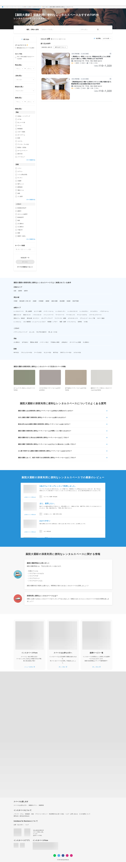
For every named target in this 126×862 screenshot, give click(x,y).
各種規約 (27, 814)
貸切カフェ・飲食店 (19, 318)
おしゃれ (31, 332)
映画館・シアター (53, 321)
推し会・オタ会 (52, 332)
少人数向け (17, 342)
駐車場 (80, 321)
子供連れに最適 (55, 342)
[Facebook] (63, 855)
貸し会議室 (29, 311)
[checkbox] (16, 116)
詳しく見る (63, 667)
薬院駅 (47, 301)
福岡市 (29, 6)
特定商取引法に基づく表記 (56, 814)
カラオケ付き (77, 352)
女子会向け (25, 342)
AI (110, 53)
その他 (85, 321)
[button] (63, 412)
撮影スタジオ (17, 314)
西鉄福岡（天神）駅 (25, 301)
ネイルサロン (94, 311)
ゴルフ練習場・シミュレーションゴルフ (34, 321)
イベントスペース (48, 314)
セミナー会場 (37, 311)
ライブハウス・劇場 (60, 318)
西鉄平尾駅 (76, 301)
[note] (71, 855)
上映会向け (64, 342)
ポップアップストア (47, 318)
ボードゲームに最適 (75, 342)
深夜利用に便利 (47, 47)
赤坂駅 (34, 301)
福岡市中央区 (36, 6)
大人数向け (86, 342)
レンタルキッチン (60, 311)
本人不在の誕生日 (41, 332)
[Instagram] (67, 855)
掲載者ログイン (33, 805)
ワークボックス (70, 314)
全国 (15, 290)
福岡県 (25, 6)
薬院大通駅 (54, 301)
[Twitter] (58, 855)
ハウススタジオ (37, 314)
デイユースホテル (82, 314)
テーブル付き (38, 352)
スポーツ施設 (100, 318)
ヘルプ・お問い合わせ (71, 814)
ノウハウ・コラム (19, 814)
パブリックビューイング (20, 332)
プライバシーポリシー (41, 814)
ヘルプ (27, 824)
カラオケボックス (73, 318)
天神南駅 (41, 301)
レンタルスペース (19, 311)
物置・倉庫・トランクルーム (68, 321)
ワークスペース (60, 314)
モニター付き (47, 352)
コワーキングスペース (95, 314)
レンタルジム (17, 321)
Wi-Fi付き (16, 352)
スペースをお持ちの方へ (20, 805)
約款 (32, 814)
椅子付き (55, 352)
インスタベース (6, 7)
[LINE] (54, 855)
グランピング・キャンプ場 (87, 318)
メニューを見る (29, 667)
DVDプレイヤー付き (66, 352)
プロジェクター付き (26, 352)
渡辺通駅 (62, 301)
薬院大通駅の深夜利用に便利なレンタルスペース (61, 6)
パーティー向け (44, 342)
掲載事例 (41, 805)
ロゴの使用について (84, 814)
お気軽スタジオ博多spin (30, 497)
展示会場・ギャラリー (33, 318)
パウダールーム (104, 311)
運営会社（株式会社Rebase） (22, 816)
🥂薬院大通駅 (44, 6)
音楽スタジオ (27, 314)
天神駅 (15, 301)
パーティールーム (17, 6)
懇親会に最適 (34, 342)
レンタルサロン (84, 311)
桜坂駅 (68, 301)
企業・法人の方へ (19, 824)
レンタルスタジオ (73, 311)
